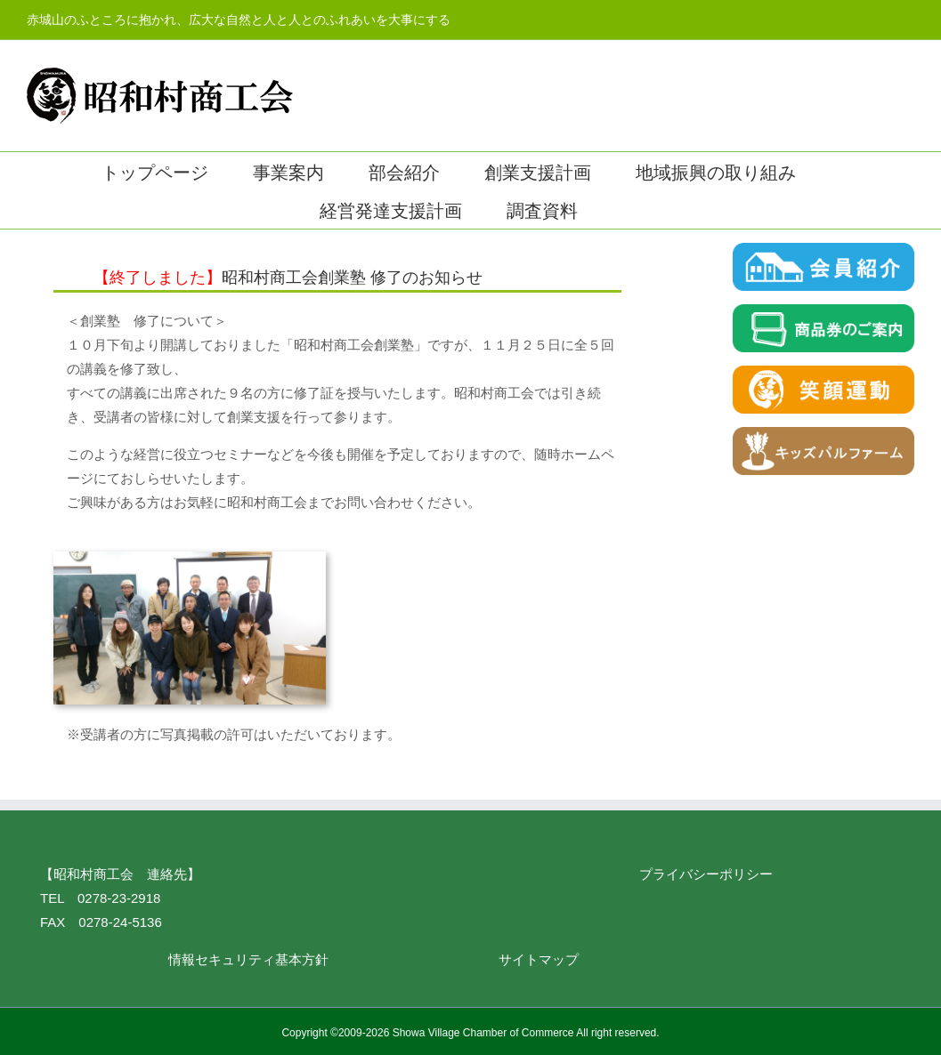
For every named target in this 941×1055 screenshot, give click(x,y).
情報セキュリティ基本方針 (248, 959)
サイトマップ (539, 959)
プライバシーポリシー (706, 874)
